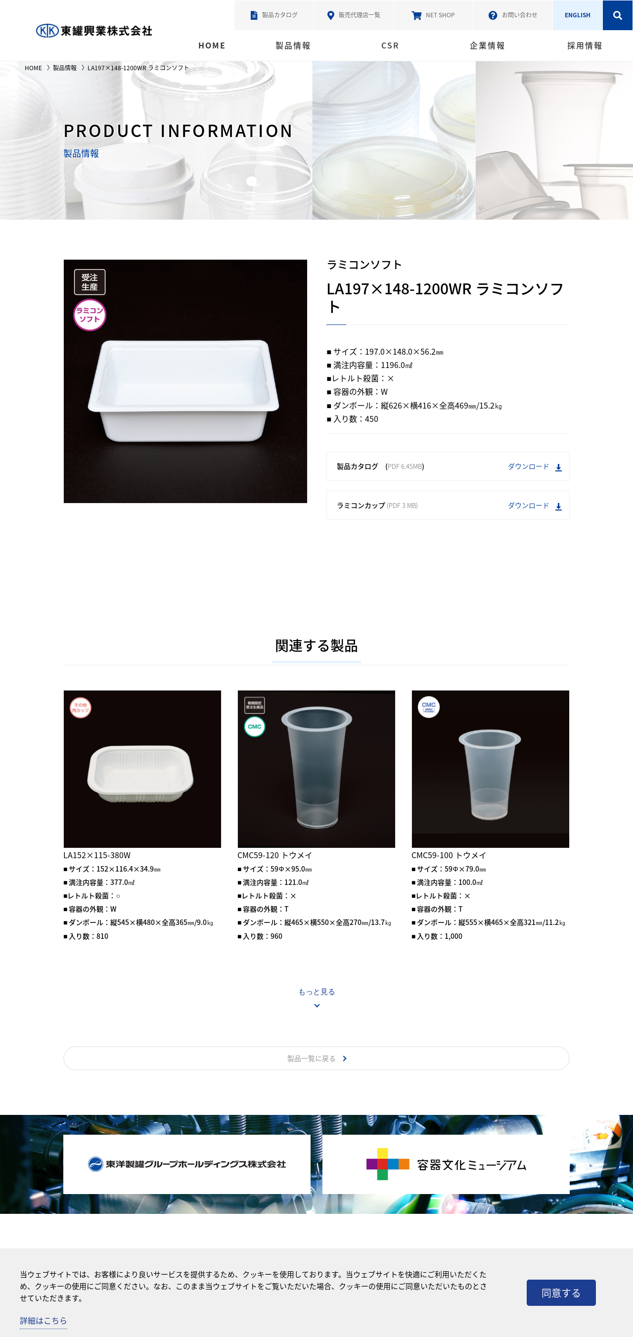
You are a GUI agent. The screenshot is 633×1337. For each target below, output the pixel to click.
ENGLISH (577, 14)
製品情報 (293, 45)
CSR (390, 45)
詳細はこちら (43, 1320)
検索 (617, 15)
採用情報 (585, 45)
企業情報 (487, 45)
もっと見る (316, 991)
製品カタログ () (449, 466)
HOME (212, 45)
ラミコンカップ (449, 505)
